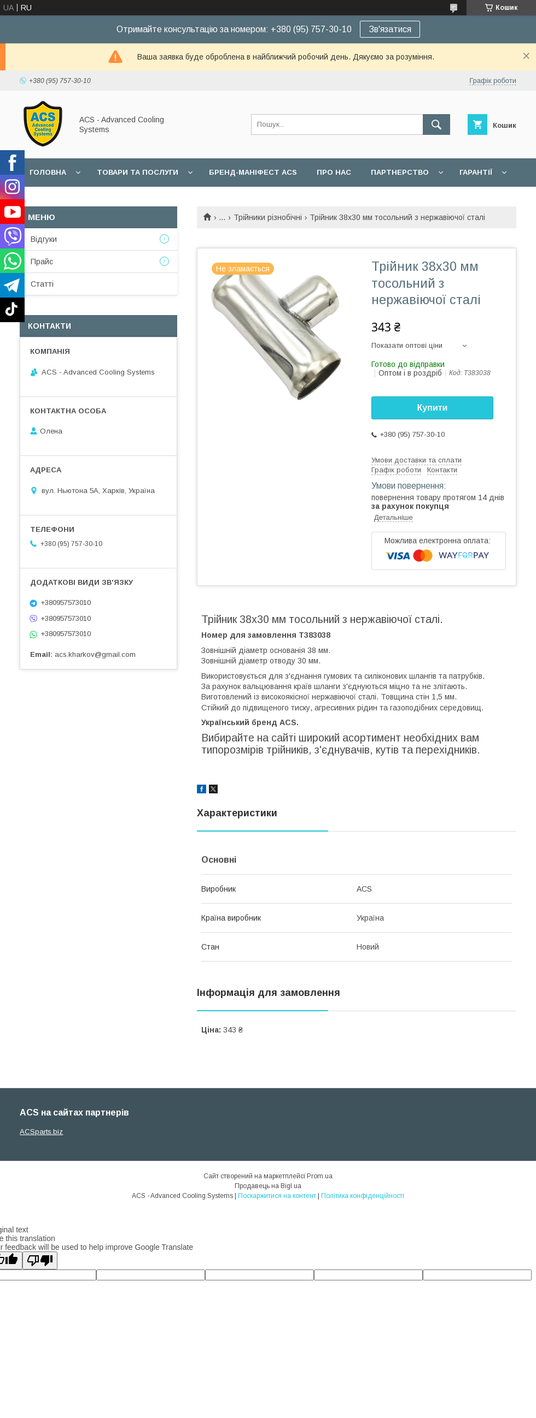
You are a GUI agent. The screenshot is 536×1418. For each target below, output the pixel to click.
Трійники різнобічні (268, 217)
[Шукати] (436, 124)
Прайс (42, 261)
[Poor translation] (39, 1260)
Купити (432, 407)
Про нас (334, 172)
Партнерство (400, 172)
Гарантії (475, 172)
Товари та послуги (137, 172)
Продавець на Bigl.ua (268, 1186)
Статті (42, 284)
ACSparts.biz (41, 1132)
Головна (48, 172)
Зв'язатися (390, 29)
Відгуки (44, 239)
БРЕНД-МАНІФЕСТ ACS (253, 172)
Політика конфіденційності (362, 1196)
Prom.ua (320, 1176)
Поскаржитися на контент (277, 1196)
